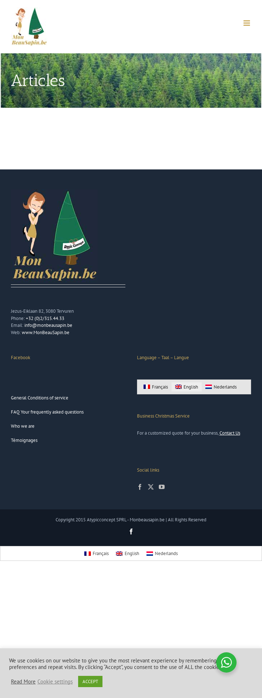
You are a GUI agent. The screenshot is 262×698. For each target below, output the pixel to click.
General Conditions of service (39, 398)
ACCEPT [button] (90, 681)
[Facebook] (140, 487)
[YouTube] (162, 487)
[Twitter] (151, 487)
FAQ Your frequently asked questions (47, 412)
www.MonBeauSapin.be (45, 332)
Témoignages (24, 440)
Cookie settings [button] (55, 681)
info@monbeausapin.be (48, 325)
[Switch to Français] (156, 386)
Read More (23, 681)
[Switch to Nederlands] (221, 386)
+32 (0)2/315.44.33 (45, 318)
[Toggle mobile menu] (247, 23)
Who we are (23, 426)
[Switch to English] (187, 386)
